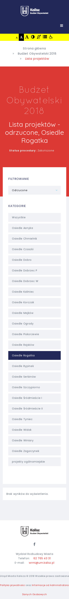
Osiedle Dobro (34, 259)
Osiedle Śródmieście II (34, 408)
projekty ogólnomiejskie (34, 461)
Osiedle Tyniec (34, 419)
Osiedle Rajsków (34, 344)
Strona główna (34, 48)
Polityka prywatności (12, 585)
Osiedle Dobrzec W (34, 281)
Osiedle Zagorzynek (34, 451)
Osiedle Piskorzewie (34, 334)
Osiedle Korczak (34, 302)
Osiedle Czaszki (34, 249)
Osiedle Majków (34, 313)
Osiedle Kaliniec (34, 291)
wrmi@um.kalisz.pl (41, 563)
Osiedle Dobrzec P (34, 270)
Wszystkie (34, 217)
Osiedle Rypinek (34, 366)
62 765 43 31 (42, 558)
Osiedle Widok (34, 429)
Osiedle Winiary (34, 440)
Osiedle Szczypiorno (34, 387)
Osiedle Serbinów (34, 376)
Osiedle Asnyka (34, 228)
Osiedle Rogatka (34, 355)
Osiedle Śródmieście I (34, 398)
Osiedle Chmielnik (34, 238)
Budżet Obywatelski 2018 (37, 53)
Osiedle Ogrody (34, 323)
